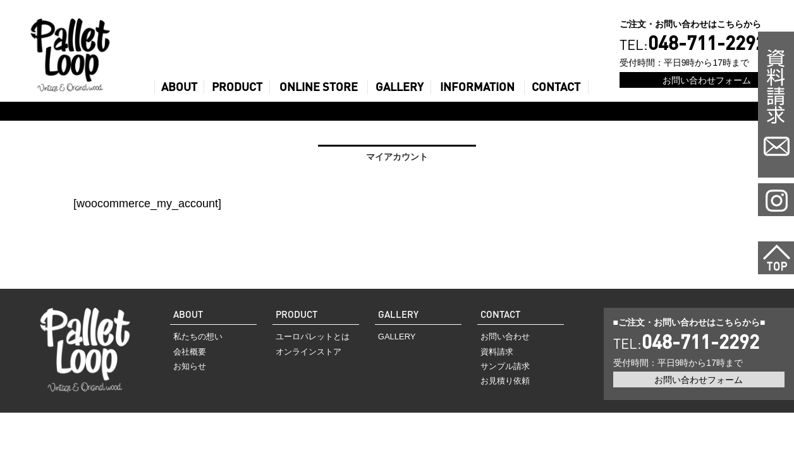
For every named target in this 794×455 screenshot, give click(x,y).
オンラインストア (308, 351)
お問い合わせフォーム (707, 80)
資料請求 (496, 351)
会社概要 (189, 351)
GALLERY (400, 87)
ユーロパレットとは (313, 336)
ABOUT (179, 87)
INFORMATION (477, 87)
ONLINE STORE (318, 87)
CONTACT (556, 87)
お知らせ (189, 366)
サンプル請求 (505, 366)
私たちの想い (198, 336)
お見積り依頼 (505, 380)
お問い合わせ (505, 336)
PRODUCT (237, 87)
